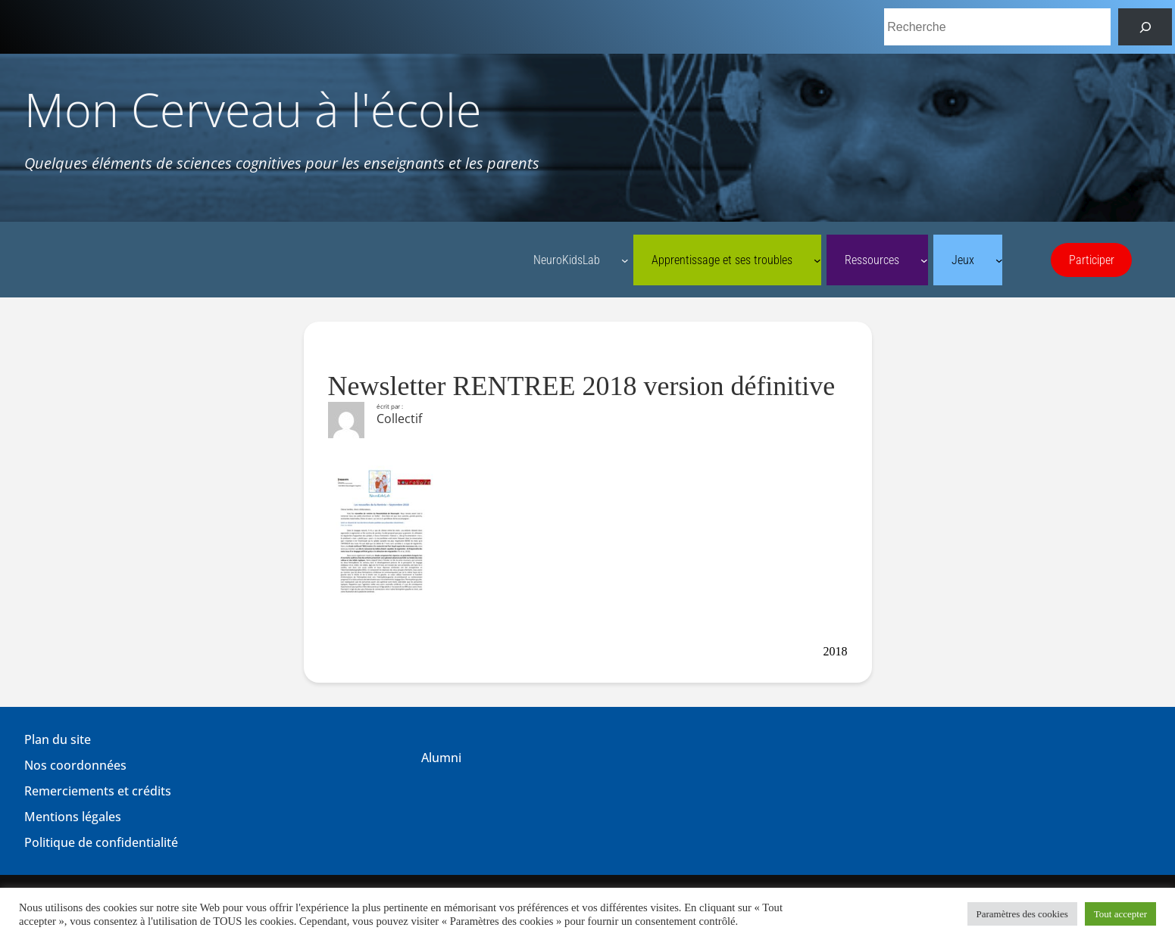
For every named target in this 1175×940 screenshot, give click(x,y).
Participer (1091, 260)
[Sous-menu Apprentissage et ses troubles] (817, 260)
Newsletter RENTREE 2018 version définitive (582, 386)
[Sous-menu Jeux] (999, 260)
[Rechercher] (1145, 26)
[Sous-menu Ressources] (924, 260)
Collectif (399, 418)
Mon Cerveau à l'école (253, 109)
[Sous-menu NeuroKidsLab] (625, 260)
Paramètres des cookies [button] (1022, 914)
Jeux (963, 260)
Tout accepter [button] (1120, 914)
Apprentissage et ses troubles (722, 260)
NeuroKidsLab (566, 260)
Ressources (872, 260)
